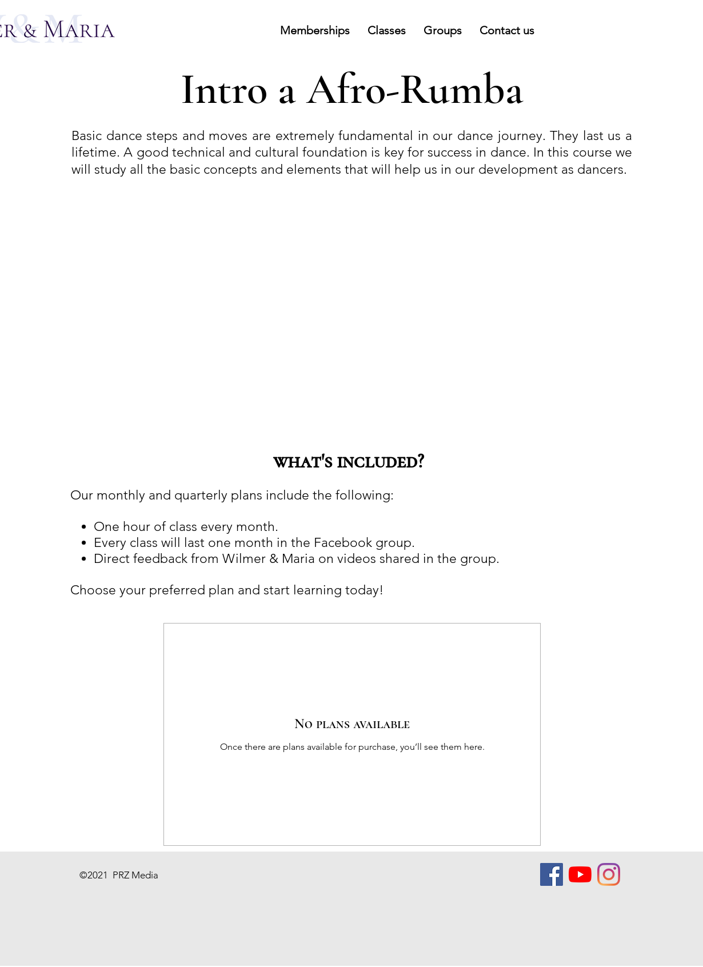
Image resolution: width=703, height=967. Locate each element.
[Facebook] (551, 874)
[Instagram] (608, 874)
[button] (314, 30)
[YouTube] (580, 874)
